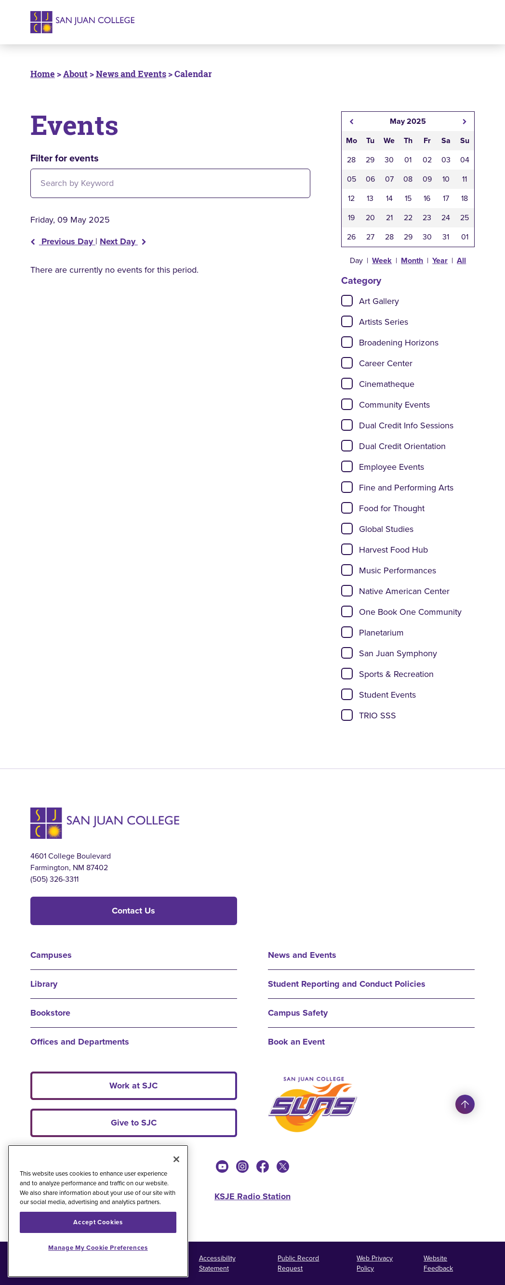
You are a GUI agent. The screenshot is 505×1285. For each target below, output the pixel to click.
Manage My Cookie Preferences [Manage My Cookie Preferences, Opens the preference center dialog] (97, 1247)
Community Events (394, 404)
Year (440, 260)
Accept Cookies (97, 1222)
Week (382, 260)
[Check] (347, 300)
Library (43, 984)
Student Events (387, 695)
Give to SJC (134, 1122)
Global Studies (386, 529)
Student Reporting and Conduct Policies (346, 984)
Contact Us (133, 910)
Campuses (51, 955)
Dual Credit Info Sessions (406, 425)
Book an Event (296, 1041)
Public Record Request (298, 1263)
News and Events (131, 73)
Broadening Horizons (399, 342)
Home (42, 73)
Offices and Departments (79, 1041)
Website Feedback (438, 1263)
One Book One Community (410, 612)
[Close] (176, 1159)
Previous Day (62, 241)
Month (412, 260)
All (461, 260)
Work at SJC (133, 1085)
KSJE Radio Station (252, 1196)
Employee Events (391, 467)
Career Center (385, 363)
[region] (98, 1211)
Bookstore (50, 1013)
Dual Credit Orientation (402, 446)
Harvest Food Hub (393, 549)
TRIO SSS (377, 715)
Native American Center (404, 591)
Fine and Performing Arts (406, 487)
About (75, 73)
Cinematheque (386, 384)
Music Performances (397, 570)
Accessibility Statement (217, 1263)
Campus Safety (298, 1013)
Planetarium (381, 632)
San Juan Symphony (398, 653)
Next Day (123, 241)
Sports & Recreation (396, 674)
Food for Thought (392, 508)
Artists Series (383, 322)
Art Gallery (379, 301)
